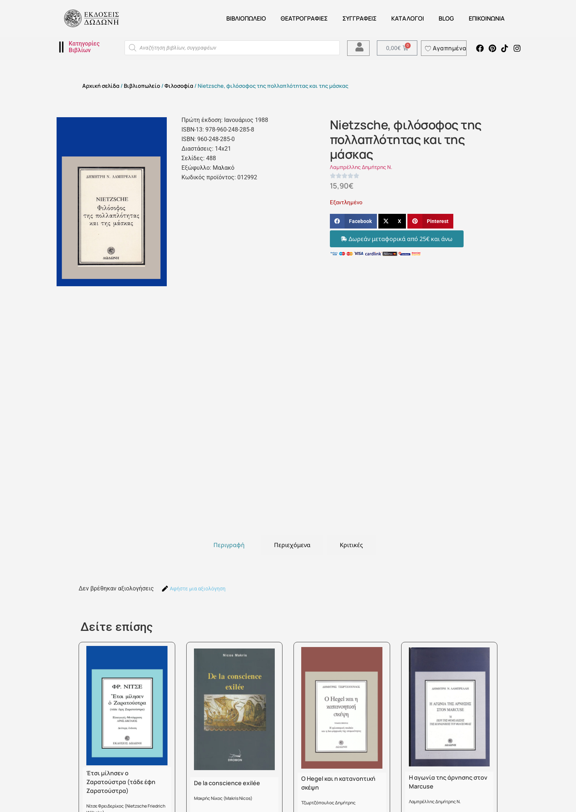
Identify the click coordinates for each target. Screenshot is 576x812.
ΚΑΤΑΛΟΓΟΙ (407, 18)
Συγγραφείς (359, 18)
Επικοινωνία (487, 18)
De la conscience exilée (227, 783)
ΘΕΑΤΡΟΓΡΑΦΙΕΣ (304, 18)
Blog (446, 18)
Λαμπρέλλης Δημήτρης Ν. (361, 167)
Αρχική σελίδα (100, 85)
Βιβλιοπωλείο (246, 18)
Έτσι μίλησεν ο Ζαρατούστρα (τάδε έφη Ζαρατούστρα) (120, 782)
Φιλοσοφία (179, 85)
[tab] (229, 545)
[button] (353, 221)
